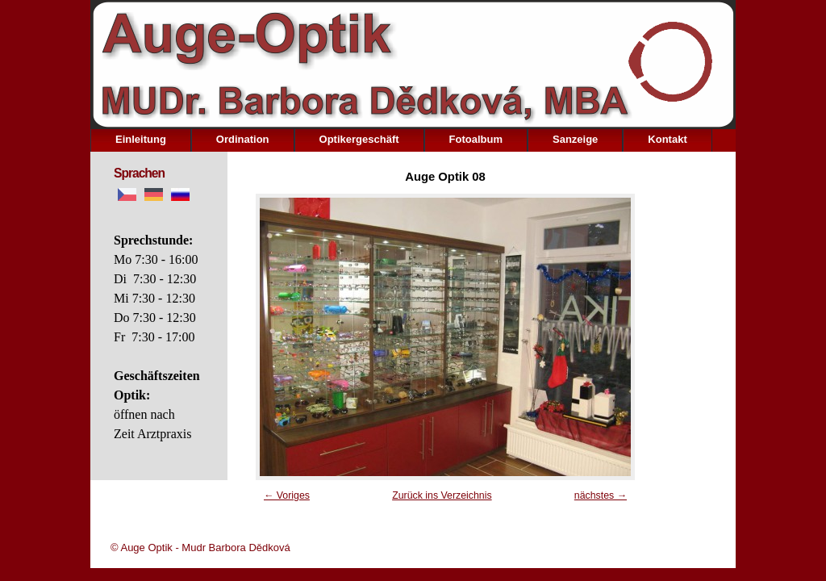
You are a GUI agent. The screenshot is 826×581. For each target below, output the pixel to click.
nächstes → (600, 495)
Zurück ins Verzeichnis (442, 495)
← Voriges (287, 495)
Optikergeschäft (359, 139)
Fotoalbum (476, 139)
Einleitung (140, 139)
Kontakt (667, 139)
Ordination (242, 139)
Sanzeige (575, 139)
